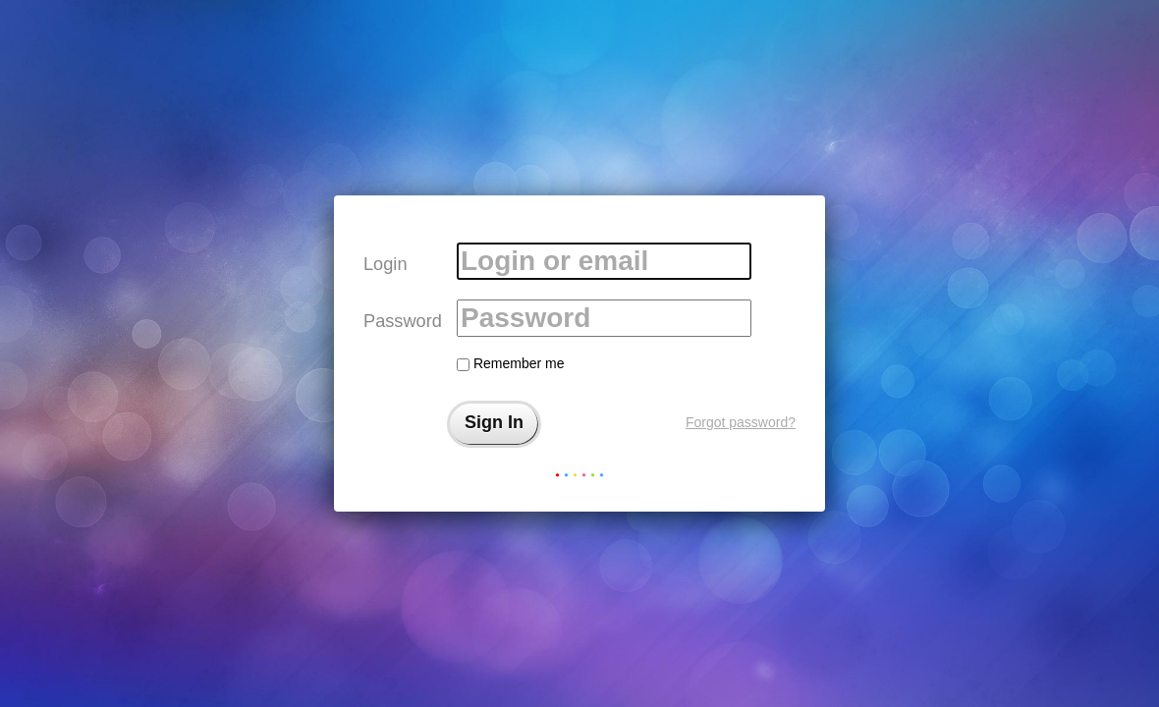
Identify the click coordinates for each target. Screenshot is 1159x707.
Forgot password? (741, 422)
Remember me (510, 363)
